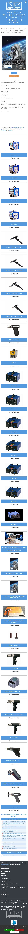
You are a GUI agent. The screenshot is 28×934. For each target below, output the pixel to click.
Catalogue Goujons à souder (9, 855)
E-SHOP (3, 873)
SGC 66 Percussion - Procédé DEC (10, 848)
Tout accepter (9, 930)
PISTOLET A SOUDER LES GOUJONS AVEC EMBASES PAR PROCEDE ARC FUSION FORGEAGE (14, 836)
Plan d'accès (4, 896)
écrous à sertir (14, 127)
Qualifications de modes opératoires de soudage (13, 887)
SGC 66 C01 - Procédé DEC (8, 842)
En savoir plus (14, 158)
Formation (3, 881)
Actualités (3, 889)
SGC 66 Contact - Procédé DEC (9, 846)
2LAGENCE (4, 902)
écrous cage (21, 127)
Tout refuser (19, 930)
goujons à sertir (5, 129)
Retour (14, 73)
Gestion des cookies (13, 902)
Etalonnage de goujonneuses (8, 879)
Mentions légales (5, 900)
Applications (5, 871)
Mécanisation (4, 884)
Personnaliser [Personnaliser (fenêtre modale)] (14, 932)
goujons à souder (5, 864)
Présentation (4, 878)
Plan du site (14, 900)
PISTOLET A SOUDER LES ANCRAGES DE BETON (12, 833)
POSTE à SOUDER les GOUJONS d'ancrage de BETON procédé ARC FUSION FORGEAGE (13, 839)
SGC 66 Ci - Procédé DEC (8, 844)
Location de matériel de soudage (9, 883)
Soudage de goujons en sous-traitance (10, 886)
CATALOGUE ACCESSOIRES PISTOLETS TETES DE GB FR (14, 821)
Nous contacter (5, 894)
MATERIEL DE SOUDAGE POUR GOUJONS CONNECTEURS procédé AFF (11, 831)
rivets (10, 130)
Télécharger (5, 869)
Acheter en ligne (14, 76)
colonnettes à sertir (14, 129)
